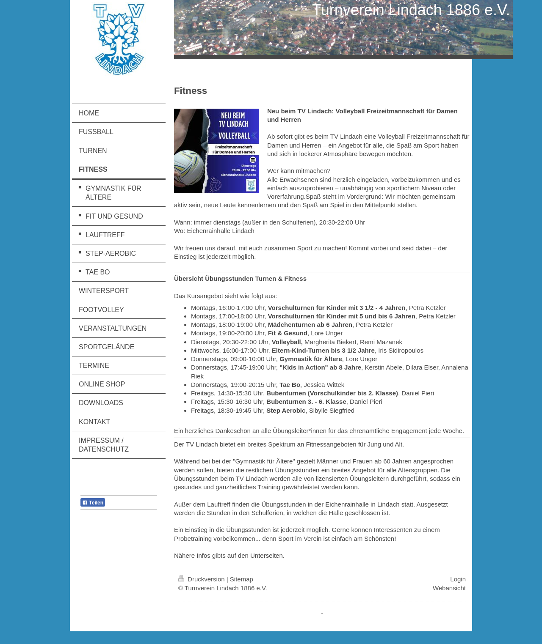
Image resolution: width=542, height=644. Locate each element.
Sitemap (241, 579)
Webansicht (449, 588)
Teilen (92, 503)
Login (458, 579)
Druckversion (202, 579)
